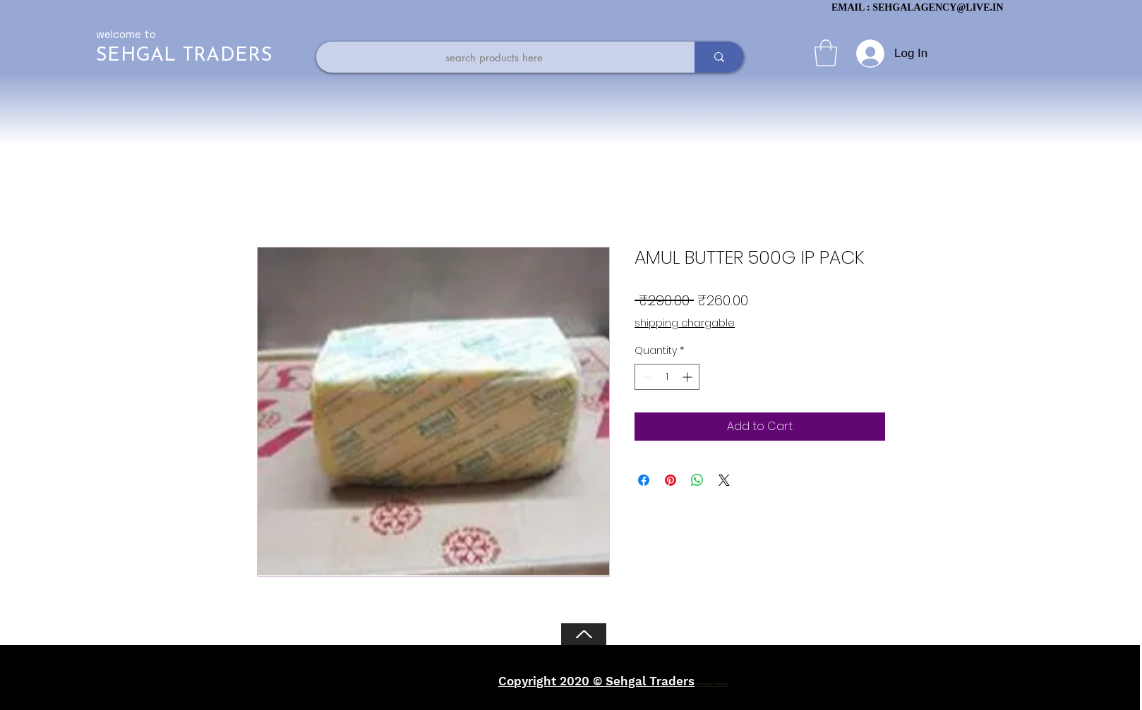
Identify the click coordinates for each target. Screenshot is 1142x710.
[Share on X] (724, 480)
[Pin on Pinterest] (670, 480)
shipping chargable (685, 323)
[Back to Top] (583, 634)
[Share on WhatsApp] (697, 480)
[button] (826, 52)
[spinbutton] (667, 377)
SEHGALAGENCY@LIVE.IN (937, 7)
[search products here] (494, 57)
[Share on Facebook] (643, 480)
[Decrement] (645, 377)
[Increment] (688, 377)
